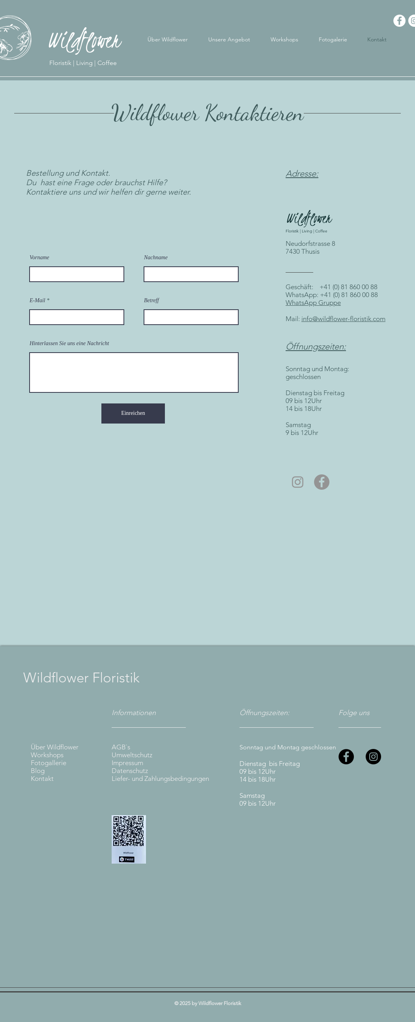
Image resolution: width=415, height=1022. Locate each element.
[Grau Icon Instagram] (297, 482)
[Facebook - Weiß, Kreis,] (399, 21)
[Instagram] (373, 756)
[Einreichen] (133, 413)
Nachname (156, 257)
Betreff (151, 300)
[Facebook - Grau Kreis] (321, 482)
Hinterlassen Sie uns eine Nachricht (69, 343)
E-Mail (37, 300)
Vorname (39, 257)
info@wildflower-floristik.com (343, 319)
